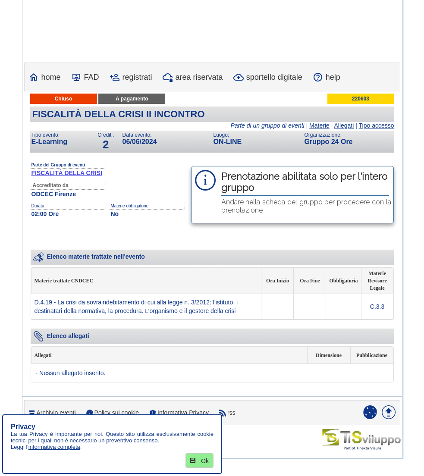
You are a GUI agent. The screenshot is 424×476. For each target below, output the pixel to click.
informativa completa (54, 447)
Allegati (344, 125)
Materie (319, 125)
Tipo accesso (376, 125)
